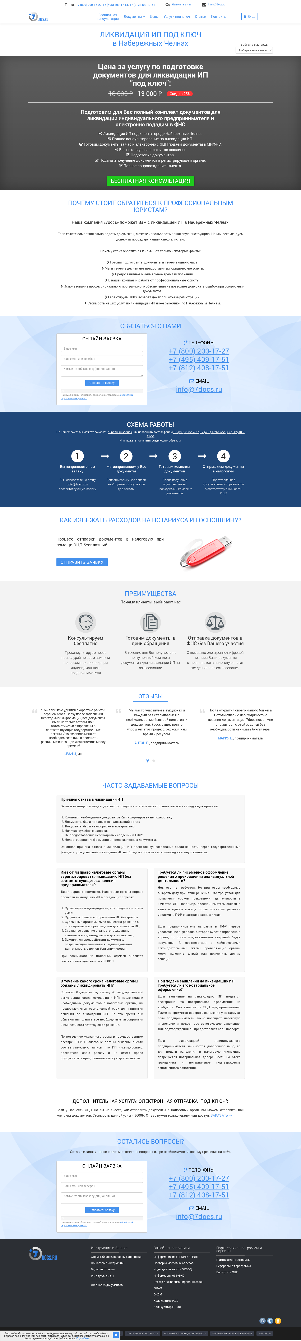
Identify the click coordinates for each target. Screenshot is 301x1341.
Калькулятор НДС (166, 1301)
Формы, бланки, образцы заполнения (116, 1257)
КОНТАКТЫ (265, 1333)
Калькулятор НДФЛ (167, 1307)
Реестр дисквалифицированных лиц (178, 1282)
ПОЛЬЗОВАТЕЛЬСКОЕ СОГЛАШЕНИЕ (232, 1333)
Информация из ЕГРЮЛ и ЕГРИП (176, 1257)
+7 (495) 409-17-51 (115, 5)
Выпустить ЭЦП (227, 1272)
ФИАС (158, 1288)
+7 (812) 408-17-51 (142, 5)
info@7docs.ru (216, 4)
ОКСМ (158, 1294)
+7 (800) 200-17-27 (89, 5)
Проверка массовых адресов (174, 1263)
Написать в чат (181, 4)
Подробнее (82, 1338)
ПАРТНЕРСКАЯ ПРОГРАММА (142, 1333)
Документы (134, 16)
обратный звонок (120, 432)
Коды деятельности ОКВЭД (173, 1269)
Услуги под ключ (177, 16)
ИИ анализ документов (107, 1285)
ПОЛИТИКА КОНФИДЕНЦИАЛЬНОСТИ (185, 1333)
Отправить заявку (82, 562)
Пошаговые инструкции (107, 1263)
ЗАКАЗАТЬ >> (221, 1115)
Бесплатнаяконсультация (108, 17)
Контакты (219, 16)
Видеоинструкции (103, 1269)
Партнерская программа (233, 1260)
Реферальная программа (233, 1266)
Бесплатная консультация (150, 180)
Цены (154, 16)
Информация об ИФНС (169, 1275)
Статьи (200, 16)
